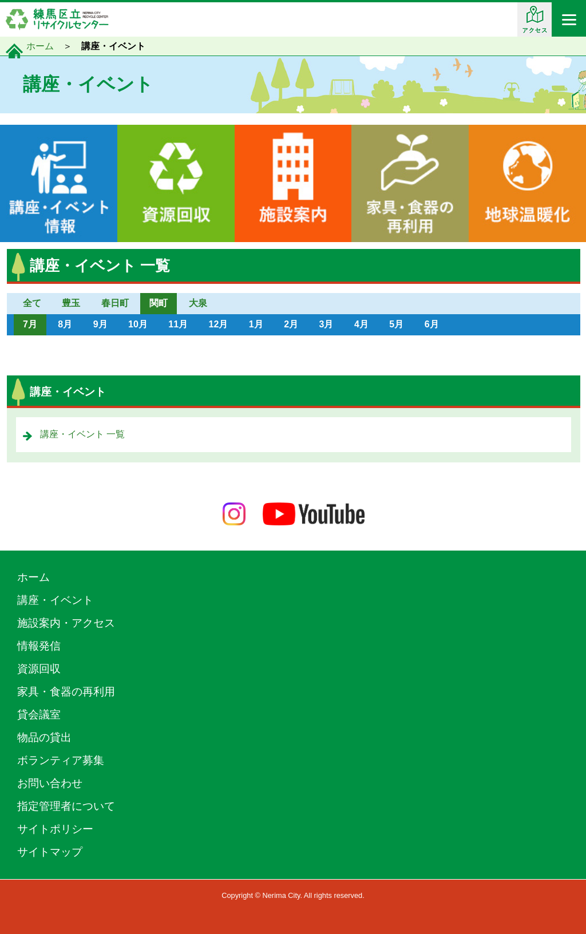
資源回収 (39, 669)
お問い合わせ (49, 783)
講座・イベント (55, 600)
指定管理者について (66, 806)
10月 (138, 324)
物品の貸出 (44, 737)
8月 (65, 324)
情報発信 (39, 646)
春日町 (115, 303)
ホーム (40, 46)
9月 (100, 324)
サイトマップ (49, 852)
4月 (361, 324)
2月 (291, 324)
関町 (158, 303)
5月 (396, 324)
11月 (178, 324)
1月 (256, 324)
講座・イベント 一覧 (82, 434)
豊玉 (71, 303)
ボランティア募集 (60, 760)
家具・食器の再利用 (66, 692)
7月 (30, 324)
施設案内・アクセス (66, 623)
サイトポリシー (55, 829)
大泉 (198, 303)
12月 (218, 324)
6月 (432, 324)
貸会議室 (39, 715)
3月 (326, 324)
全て (32, 303)
